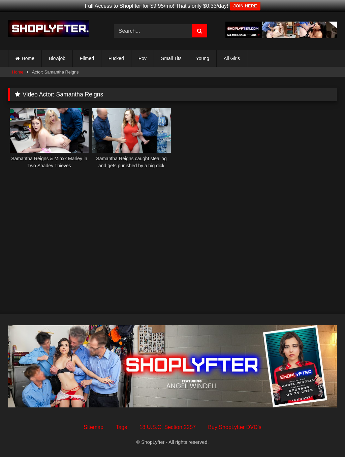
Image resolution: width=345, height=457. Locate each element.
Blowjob (57, 58)
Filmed (87, 58)
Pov (142, 58)
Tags (121, 427)
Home (28, 58)
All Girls (232, 58)
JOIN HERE (245, 5)
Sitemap (93, 427)
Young (202, 58)
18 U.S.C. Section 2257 (167, 427)
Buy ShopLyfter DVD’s (234, 427)
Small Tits (171, 58)
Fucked (116, 58)
